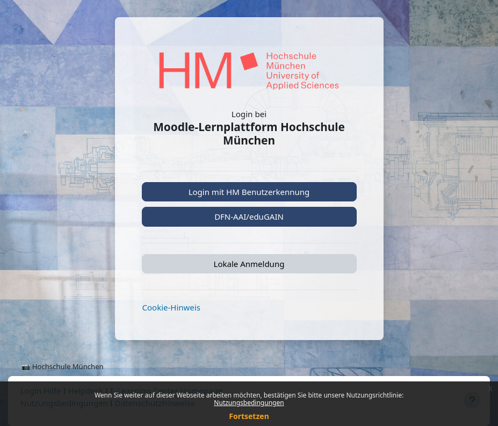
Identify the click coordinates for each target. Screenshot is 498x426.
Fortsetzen (249, 416)
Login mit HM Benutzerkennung (249, 191)
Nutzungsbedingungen (249, 402)
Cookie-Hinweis (171, 307)
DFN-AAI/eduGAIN (249, 216)
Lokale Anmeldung (249, 263)
